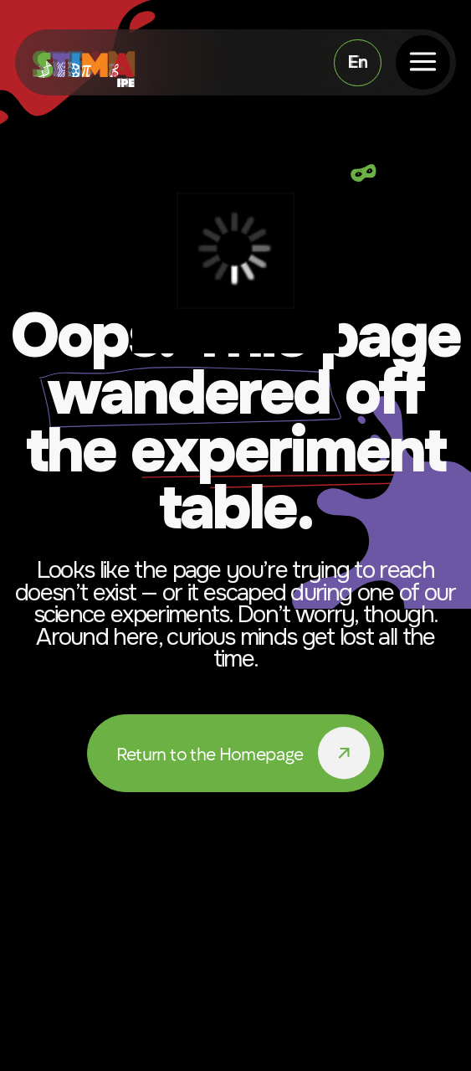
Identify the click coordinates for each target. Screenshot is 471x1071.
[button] (423, 62)
